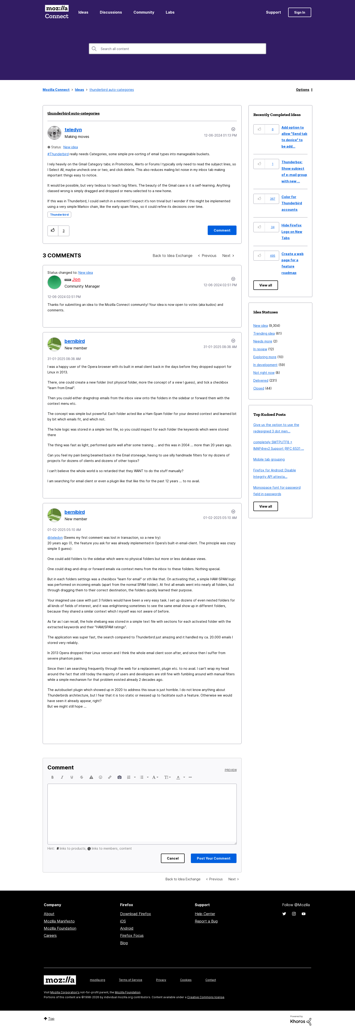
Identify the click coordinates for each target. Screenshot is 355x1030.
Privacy (161, 980)
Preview (231, 770)
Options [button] (302, 90)
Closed (258, 388)
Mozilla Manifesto (59, 921)
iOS (123, 921)
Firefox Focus (132, 935)
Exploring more (264, 357)
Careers (50, 935)
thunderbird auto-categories (73, 113)
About (49, 913)
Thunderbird (59, 154)
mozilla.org (97, 980)
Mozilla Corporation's (65, 992)
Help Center (205, 913)
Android (126, 928)
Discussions (111, 12)
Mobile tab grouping (269, 459)
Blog (124, 943)
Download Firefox (135, 913)
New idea (70, 147)
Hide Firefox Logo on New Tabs (291, 231)
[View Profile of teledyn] (73, 129)
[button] (52, 231)
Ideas (83, 12)
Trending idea (264, 333)
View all (265, 285)
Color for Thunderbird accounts (291, 203)
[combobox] (177, 48)
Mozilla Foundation (60, 928)
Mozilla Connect (57, 12)
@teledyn (55, 537)
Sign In (299, 12)
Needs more (262, 341)
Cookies (186, 980)
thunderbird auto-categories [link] (111, 90)
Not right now (264, 373)
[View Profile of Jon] (76, 279)
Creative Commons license (205, 997)
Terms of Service (130, 980)
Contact (210, 980)
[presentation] (52, 777)
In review (260, 349)
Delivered (260, 380)
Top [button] (51, 1019)
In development (265, 365)
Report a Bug (206, 921)
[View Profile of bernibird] (75, 341)
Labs (170, 12)
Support (273, 12)
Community (143, 12)
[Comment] (222, 230)
